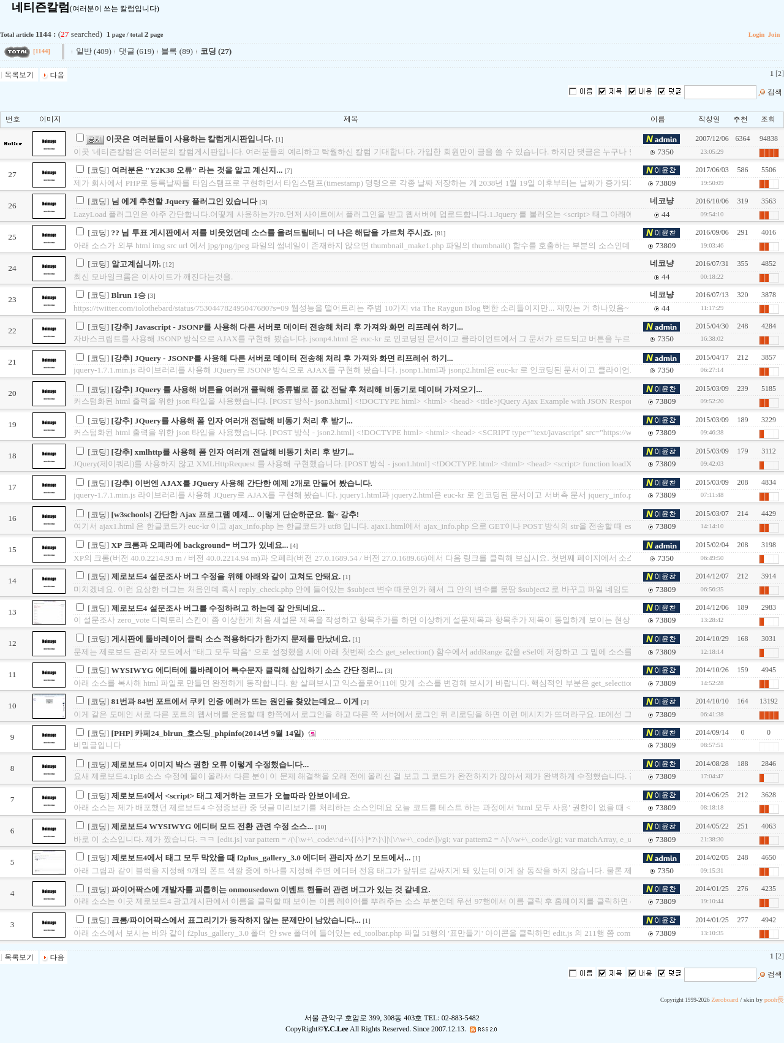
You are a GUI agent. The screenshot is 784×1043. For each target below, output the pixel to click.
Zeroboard (724, 999)
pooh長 (774, 999)
